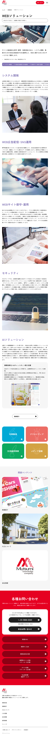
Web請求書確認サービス (25, 676)
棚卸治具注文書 (25, 654)
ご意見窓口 (25, 730)
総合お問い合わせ (25, 629)
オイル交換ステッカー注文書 (25, 668)
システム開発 (8, 64)
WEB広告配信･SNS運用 (21, 64)
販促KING (25, 639)
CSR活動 (4, 713)
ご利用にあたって (6, 730)
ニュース (4, 724)
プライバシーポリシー (17, 730)
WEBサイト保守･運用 (37, 64)
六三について (5, 710)
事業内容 (10, 9)
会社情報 (4, 717)
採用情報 (4, 720)
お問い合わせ (39, 3)
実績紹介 (13, 417)
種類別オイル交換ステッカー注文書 (25, 661)
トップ (3, 9)
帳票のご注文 (25, 647)
